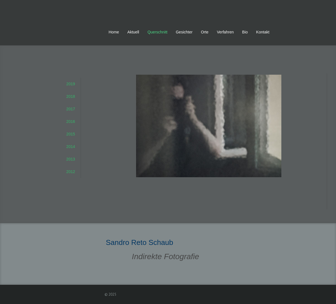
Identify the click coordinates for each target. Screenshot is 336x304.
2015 (70, 134)
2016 (70, 121)
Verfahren (225, 32)
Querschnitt (158, 32)
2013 (70, 159)
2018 (70, 96)
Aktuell (133, 32)
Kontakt (262, 32)
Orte (204, 32)
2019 (70, 84)
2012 (70, 171)
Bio (245, 32)
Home (114, 32)
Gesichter (184, 32)
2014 (70, 146)
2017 (70, 109)
